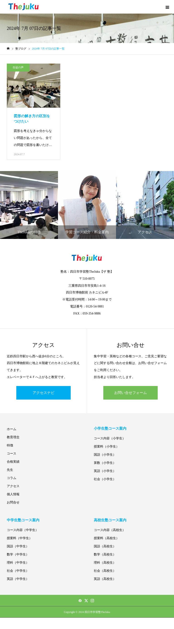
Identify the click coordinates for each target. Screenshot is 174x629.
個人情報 (13, 494)
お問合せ (13, 502)
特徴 (10, 445)
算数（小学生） (105, 463)
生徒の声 (18, 67)
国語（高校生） (105, 546)
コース (11, 453)
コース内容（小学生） (110, 438)
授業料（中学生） (19, 538)
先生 (10, 470)
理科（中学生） (18, 562)
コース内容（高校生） (110, 530)
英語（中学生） (18, 579)
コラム (11, 478)
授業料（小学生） (106, 446)
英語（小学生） (105, 471)
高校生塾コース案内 (110, 520)
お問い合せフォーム (130, 393)
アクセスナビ (43, 393)
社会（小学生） (105, 479)
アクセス (13, 486)
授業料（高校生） (106, 538)
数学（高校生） (105, 554)
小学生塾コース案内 (110, 428)
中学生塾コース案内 (23, 520)
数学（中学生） (18, 554)
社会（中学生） (18, 570)
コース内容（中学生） (23, 530)
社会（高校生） (105, 570)
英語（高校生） (105, 579)
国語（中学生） (18, 546)
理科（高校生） (105, 562)
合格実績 (13, 461)
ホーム (11, 429)
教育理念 (13, 437)
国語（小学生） (105, 454)
